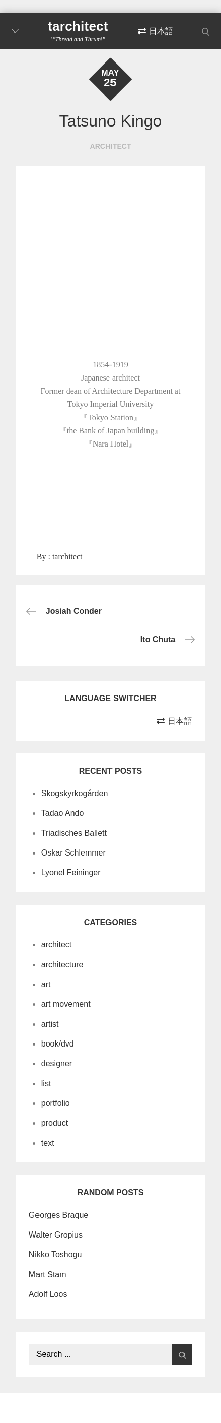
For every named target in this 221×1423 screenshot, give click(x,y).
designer (56, 1063)
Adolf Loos (48, 1294)
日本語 (161, 31)
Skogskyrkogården (74, 793)
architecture (62, 964)
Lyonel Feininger (71, 872)
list (46, 1083)
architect (110, 146)
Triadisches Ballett (74, 833)
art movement (66, 1004)
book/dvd (57, 1043)
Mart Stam (47, 1274)
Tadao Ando (62, 813)
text (47, 1143)
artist (50, 1024)
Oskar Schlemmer (73, 852)
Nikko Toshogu (55, 1254)
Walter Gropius (56, 1234)
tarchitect (78, 26)
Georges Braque (58, 1215)
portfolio (55, 1103)
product (54, 1123)
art (46, 984)
